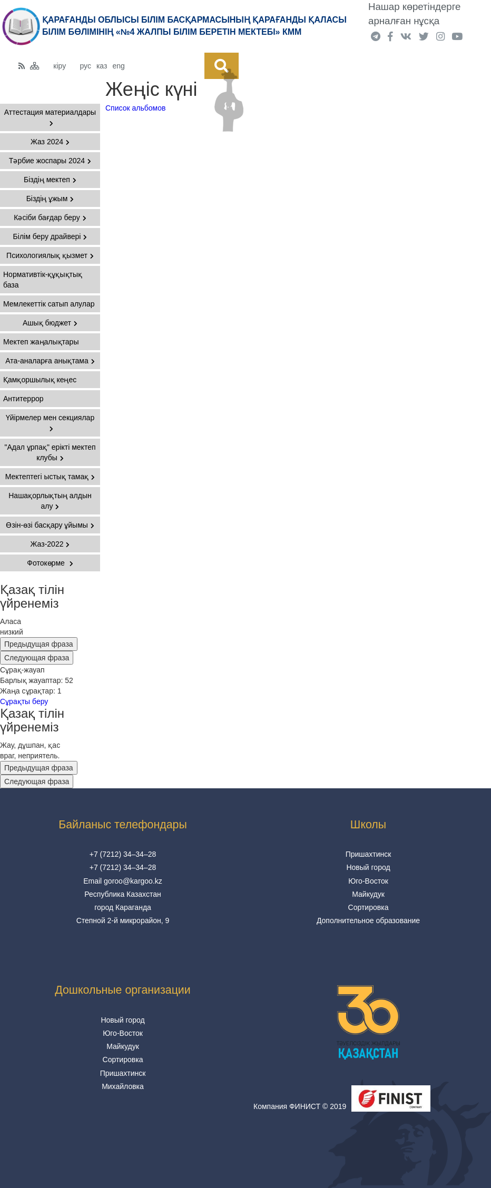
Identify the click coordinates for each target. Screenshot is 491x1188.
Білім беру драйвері (50, 236)
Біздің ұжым (50, 198)
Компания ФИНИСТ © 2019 (299, 1106)
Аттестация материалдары (50, 117)
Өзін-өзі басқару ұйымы (50, 525)
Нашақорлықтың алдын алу (50, 500)
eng (118, 66)
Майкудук (368, 894)
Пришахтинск (368, 854)
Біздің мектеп (50, 179)
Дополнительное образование (368, 920)
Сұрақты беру (24, 701)
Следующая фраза (36, 658)
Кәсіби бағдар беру (50, 217)
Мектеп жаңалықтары (40, 342)
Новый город (368, 867)
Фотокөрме (50, 563)
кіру (59, 66)
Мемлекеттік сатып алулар (49, 304)
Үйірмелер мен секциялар (50, 422)
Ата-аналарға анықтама (50, 361)
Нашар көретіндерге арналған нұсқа (414, 13)
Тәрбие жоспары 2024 (50, 160)
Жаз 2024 (50, 141)
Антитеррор (23, 398)
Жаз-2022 (50, 544)
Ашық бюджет (50, 323)
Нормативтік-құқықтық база (42, 279)
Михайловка (123, 1086)
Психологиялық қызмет (50, 255)
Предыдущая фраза (38, 644)
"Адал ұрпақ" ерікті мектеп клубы (49, 452)
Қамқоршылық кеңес (39, 379)
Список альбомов (135, 108)
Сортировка (368, 907)
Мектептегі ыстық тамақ (50, 476)
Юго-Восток (368, 881)
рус (85, 66)
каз (101, 66)
